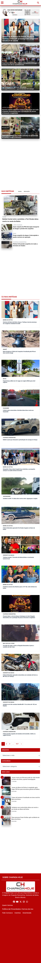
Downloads (27, 913)
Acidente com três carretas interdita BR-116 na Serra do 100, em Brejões (20, 705)
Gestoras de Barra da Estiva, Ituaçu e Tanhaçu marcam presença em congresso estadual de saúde (20, 322)
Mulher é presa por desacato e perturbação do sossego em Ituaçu (20, 439)
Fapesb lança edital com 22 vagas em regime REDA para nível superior (19, 381)
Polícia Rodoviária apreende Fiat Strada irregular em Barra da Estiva (19, 528)
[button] (4, 30)
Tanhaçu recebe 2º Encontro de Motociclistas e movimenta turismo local (18, 558)
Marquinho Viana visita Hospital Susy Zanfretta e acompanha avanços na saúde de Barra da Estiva (19, 469)
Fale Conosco (7, 913)
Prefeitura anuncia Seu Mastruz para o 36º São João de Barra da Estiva (20, 587)
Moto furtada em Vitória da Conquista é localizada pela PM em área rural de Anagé (19, 352)
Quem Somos (7, 905)
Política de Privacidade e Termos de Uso (17, 909)
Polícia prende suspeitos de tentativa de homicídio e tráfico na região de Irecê (19, 734)
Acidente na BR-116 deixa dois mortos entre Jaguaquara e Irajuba (20, 498)
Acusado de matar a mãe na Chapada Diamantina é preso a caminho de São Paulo (18, 646)
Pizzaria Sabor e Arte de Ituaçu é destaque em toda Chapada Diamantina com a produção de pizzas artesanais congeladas (19, 616)
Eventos (18, 913)
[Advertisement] (20, 161)
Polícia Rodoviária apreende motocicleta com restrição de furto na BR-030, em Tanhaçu (20, 675)
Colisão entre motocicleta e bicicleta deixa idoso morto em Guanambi (18, 411)
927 (17, 744)
